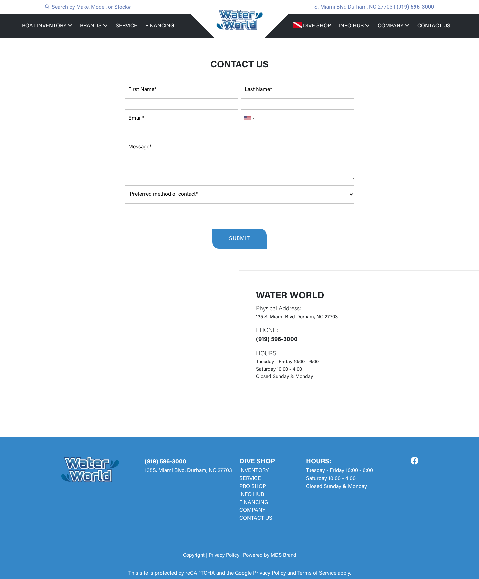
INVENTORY (254, 470)
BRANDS (94, 26)
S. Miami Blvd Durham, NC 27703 (353, 7)
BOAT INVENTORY (47, 26)
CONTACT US (433, 26)
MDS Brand (283, 555)
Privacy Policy (224, 555)
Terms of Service (316, 573)
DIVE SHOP (317, 26)
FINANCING (159, 26)
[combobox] (249, 118)
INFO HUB (354, 26)
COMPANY (393, 26)
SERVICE (126, 26)
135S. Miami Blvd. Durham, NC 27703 (188, 470)
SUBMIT (239, 238)
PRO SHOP (253, 486)
